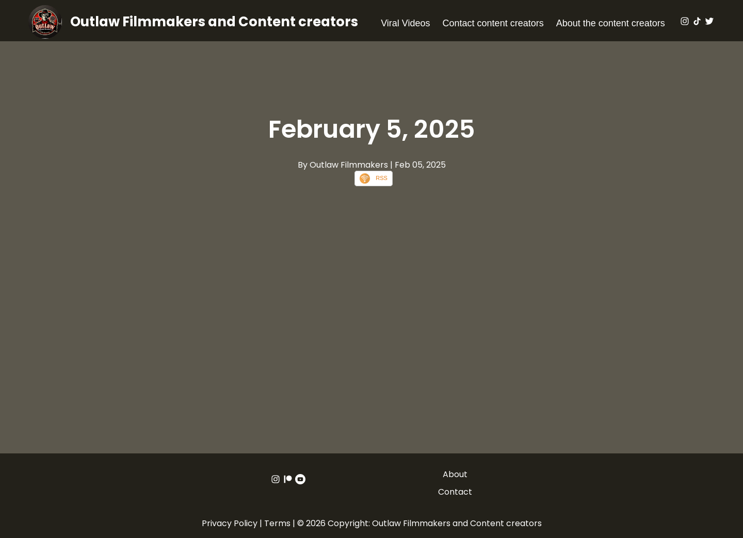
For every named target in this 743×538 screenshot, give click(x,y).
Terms (277, 523)
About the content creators (610, 23)
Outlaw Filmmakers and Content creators (214, 21)
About (455, 474)
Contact (455, 492)
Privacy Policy (229, 523)
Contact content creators (493, 23)
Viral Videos (405, 23)
